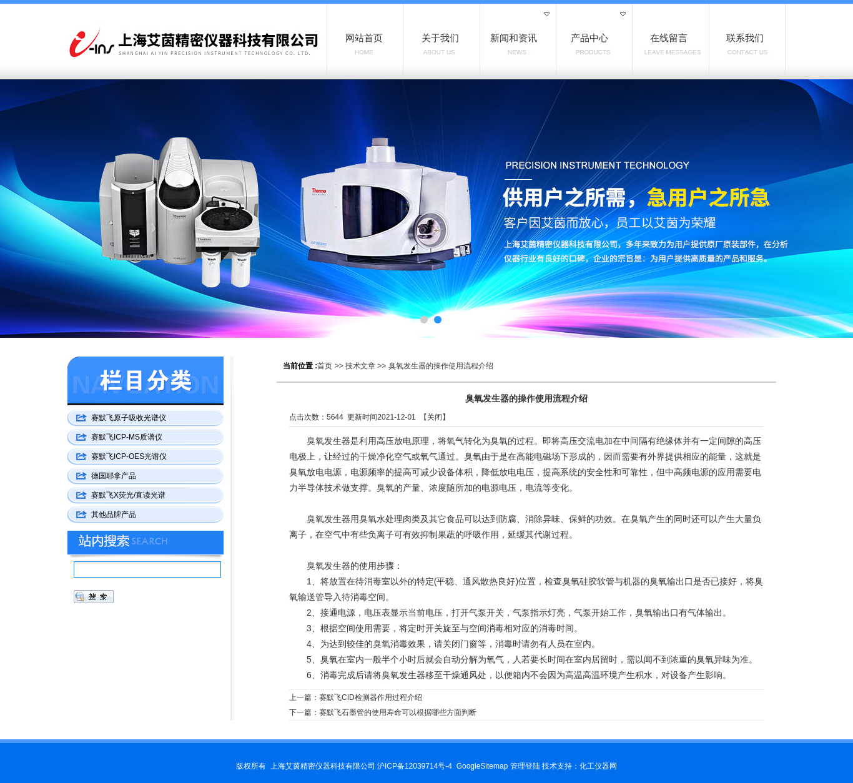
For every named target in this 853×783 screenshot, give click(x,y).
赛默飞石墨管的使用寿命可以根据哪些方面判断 (397, 712)
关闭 (434, 417)
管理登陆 (525, 766)
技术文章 (360, 366)
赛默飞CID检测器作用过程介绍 (370, 697)
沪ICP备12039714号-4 (414, 766)
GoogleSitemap (482, 766)
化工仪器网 (598, 766)
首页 (324, 366)
